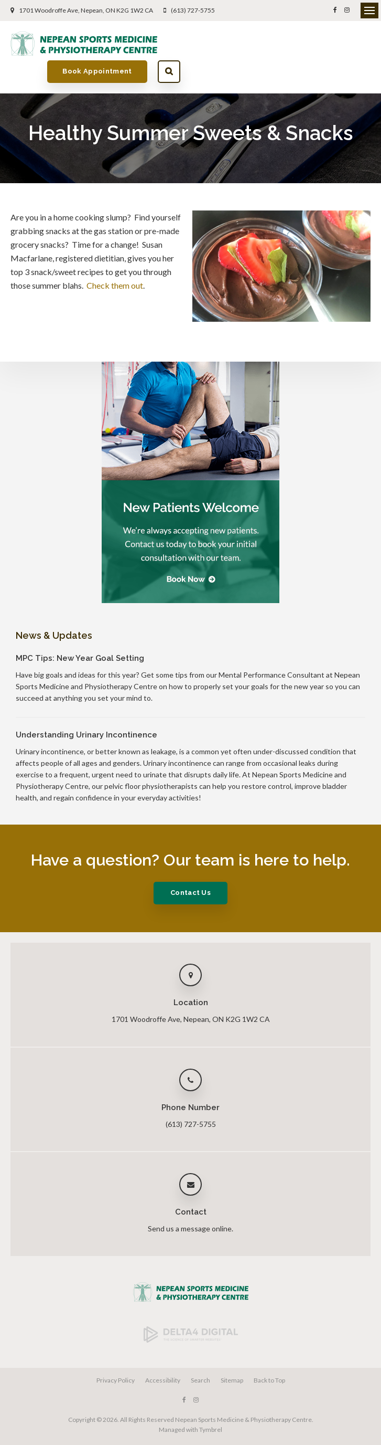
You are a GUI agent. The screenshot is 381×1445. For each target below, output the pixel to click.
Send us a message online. (190, 1201)
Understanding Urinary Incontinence (86, 708)
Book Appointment (287, 43)
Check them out (114, 258)
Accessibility (162, 1353)
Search (359, 43)
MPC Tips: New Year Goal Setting (80, 631)
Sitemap (232, 1353)
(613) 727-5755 (193, 10)
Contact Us (190, 866)
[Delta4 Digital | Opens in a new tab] (191, 1313)
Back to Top (269, 1353)
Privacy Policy (115, 1353)
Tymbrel (210, 1403)
